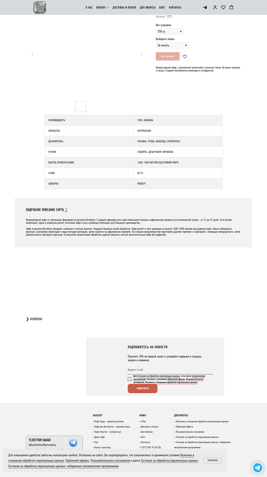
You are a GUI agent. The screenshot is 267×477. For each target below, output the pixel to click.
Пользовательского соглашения (110, 460)
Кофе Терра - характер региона (109, 421)
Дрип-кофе (100, 437)
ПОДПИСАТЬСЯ (143, 388)
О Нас (143, 421)
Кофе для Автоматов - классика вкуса (112, 426)
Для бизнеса (147, 432)
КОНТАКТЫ (175, 7)
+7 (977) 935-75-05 (148, 447)
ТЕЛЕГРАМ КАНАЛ (40, 440)
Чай (96, 442)
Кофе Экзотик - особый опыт (108, 432)
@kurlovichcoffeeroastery (42, 445)
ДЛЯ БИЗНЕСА (148, 7)
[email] (170, 369)
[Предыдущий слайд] (32, 54)
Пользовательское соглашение (190, 432)
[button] (215, 7)
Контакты (145, 442)
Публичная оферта (184, 426)
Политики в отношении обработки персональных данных (171, 382)
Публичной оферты (176, 379)
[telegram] (205, 7)
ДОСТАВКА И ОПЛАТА (124, 7)
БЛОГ (162, 7)
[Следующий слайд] (142, 54)
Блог (143, 437)
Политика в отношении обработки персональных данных (202, 421)
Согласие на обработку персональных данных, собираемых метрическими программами (63, 466)
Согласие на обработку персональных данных (159, 376)
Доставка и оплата (149, 426)
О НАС (89, 7)
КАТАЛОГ (101, 7)
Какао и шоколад (103, 447)
